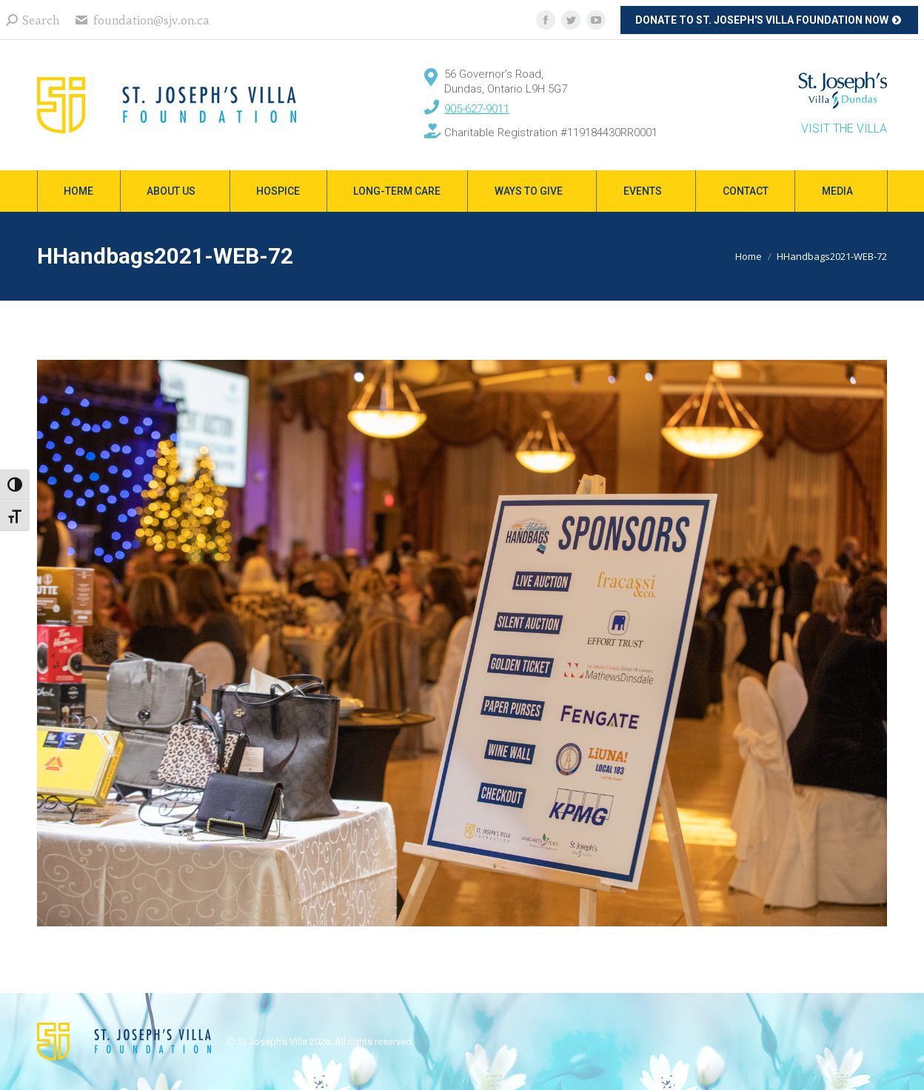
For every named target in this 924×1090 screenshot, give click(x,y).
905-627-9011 (476, 109)
